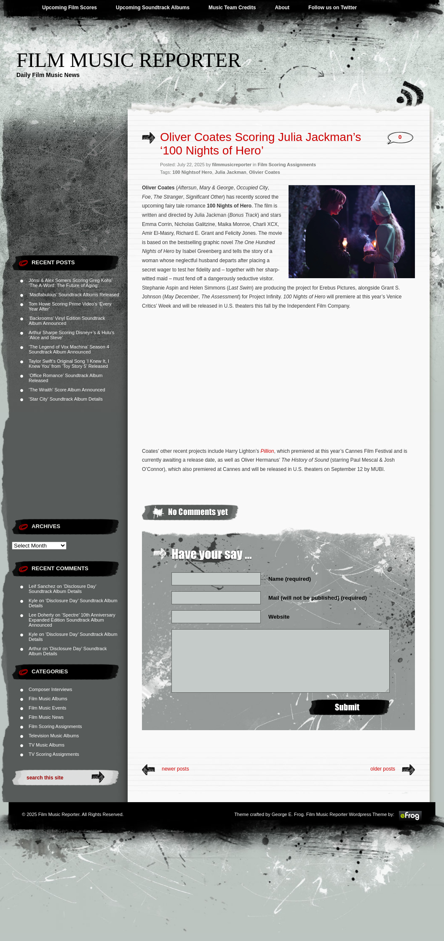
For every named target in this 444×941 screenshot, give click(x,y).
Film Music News (46, 717)
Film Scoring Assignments (55, 726)
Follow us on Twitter (332, 8)
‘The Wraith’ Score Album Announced (67, 389)
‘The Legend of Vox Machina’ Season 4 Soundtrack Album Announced (69, 349)
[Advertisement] (70, 197)
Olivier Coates (264, 172)
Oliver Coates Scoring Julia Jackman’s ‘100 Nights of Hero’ (260, 143)
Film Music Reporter (128, 60)
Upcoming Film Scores (69, 8)
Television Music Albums (54, 735)
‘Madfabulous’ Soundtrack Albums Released (74, 294)
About (282, 8)
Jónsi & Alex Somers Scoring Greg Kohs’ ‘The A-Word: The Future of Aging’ (70, 283)
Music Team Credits (232, 8)
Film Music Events (47, 707)
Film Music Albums (48, 698)
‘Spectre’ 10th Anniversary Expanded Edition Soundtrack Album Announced (72, 619)
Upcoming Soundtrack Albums (153, 8)
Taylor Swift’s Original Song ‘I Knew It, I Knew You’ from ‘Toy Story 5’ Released (69, 364)
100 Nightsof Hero (192, 172)
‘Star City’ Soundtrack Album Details (66, 398)
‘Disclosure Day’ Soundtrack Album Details (62, 589)
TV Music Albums (46, 744)
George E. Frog (288, 814)
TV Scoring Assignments (54, 754)
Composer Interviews (50, 689)
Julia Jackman (230, 172)
